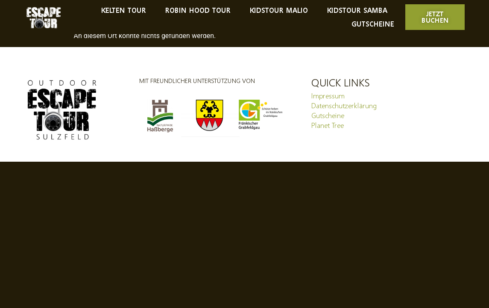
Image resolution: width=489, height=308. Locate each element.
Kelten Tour (123, 10)
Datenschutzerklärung (344, 105)
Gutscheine (372, 23)
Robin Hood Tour (197, 10)
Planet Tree (327, 125)
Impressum (328, 96)
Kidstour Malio (278, 10)
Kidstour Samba (357, 10)
